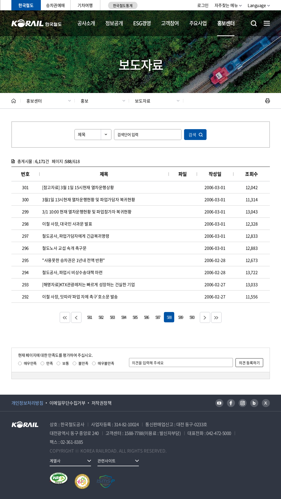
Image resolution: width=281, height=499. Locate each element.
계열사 (55, 461)
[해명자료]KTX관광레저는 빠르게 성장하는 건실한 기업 (88, 284)
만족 (49, 363)
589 (180, 317)
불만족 (83, 363)
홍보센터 (225, 23)
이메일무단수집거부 (67, 403)
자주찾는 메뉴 (226, 5)
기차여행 (85, 5)
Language (257, 5)
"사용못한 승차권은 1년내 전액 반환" (73, 260)
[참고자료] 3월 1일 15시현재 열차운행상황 (78, 187)
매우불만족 (106, 363)
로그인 (203, 5)
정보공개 (114, 23)
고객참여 (169, 23)
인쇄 (267, 100)
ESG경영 (142, 23)
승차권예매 (55, 5)
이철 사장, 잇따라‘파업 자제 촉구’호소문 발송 (80, 296)
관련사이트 (106, 461)
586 (146, 317)
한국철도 (25, 5)
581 (89, 317)
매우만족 (30, 363)
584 (123, 317)
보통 (65, 363)
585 (135, 317)
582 (100, 317)
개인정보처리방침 (27, 403)
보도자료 (142, 101)
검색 (192, 134)
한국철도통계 (122, 5)
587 (157, 317)
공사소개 (86, 23)
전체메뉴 (267, 23)
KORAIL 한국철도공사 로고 (36, 23)
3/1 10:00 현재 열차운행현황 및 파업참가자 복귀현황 (86, 211)
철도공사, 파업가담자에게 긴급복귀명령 (75, 236)
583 (112, 317)
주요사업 (198, 23)
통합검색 (254, 23)
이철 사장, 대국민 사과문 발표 (67, 224)
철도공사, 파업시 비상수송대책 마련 (72, 272)
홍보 (84, 101)
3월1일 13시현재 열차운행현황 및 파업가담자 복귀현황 (88, 199)
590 (191, 317)
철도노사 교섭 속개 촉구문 (64, 248)
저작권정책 (101, 403)
